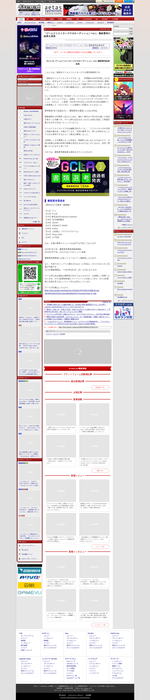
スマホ (60, 19)
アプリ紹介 (71, 671)
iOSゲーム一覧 (72, 676)
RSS (18, 1)
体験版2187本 (35, 14)
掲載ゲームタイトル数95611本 (29, 13)
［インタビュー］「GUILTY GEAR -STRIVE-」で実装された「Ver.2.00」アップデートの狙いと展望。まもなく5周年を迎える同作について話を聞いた (29, 484)
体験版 (23, 640)
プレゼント (100, 22)
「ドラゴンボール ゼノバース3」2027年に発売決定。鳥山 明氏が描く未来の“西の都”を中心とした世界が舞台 (124, 170)
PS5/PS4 (42, 19)
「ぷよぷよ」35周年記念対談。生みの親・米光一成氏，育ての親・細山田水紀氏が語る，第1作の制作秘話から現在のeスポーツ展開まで (94, 616)
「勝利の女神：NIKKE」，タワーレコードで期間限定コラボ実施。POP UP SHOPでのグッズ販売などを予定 (124, 219)
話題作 (19, 22)
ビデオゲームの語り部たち (32, 193)
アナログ (105, 19)
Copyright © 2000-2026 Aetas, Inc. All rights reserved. (75, 697)
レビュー (60, 22)
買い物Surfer (27, 200)
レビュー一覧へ (100, 546)
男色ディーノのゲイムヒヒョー (32, 135)
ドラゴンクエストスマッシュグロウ (124, 251)
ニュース (56, 334)
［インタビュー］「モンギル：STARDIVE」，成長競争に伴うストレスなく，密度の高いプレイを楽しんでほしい (29, 510)
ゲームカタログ (117, 678)
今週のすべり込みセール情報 (32, 146)
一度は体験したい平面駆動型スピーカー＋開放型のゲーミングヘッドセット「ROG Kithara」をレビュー (94, 539)
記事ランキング (26, 650)
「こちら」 (85, 688)
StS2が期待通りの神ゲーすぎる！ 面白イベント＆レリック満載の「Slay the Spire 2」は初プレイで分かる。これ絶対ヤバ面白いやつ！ (29, 454)
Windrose (120, 266)
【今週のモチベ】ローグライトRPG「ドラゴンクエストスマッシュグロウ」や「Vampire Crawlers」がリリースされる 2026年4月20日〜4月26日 (93, 462)
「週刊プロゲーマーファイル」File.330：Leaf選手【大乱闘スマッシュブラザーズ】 (61, 428)
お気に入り (109, 1)
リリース (49, 334)
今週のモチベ (28, 119)
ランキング (128, 1)
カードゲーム (117, 668)
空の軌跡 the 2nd (122, 297)
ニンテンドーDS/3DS (49, 659)
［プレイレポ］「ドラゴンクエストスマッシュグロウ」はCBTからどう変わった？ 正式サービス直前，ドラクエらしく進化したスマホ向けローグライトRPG (124, 160)
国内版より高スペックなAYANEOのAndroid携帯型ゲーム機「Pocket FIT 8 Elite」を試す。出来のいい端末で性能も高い (93, 505)
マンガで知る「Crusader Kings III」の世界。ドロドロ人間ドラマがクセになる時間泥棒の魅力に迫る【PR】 (29, 372)
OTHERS (62, 334)
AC (97, 19)
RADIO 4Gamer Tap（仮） (31, 158)
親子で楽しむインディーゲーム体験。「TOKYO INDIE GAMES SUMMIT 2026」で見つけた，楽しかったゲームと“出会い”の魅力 (29, 346)
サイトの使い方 (41, 1)
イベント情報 (117, 663)
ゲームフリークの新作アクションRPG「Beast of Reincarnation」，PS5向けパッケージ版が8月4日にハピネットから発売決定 (124, 150)
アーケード (115, 659)
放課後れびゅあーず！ (30, 217)
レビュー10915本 (24, 14)
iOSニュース (71, 661)
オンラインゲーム (30, 22)
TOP (20, 19)
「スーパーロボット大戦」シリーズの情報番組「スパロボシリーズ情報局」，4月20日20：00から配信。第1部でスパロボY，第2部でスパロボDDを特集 (124, 140)
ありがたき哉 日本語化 (31, 204)
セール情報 (71, 668)
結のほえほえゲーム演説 (31, 171)
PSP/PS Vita (115, 633)
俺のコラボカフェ (29, 179)
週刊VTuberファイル (30, 131)
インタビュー (70, 22)
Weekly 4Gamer (28, 115)
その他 (114, 676)
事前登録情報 (71, 666)
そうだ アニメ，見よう (31, 162)
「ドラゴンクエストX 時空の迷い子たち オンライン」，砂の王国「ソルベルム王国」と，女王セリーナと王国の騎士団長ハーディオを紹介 (124, 179)
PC (28, 19)
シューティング (117, 671)
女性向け (69, 19)
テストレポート (95, 663)
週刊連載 (41, 22)
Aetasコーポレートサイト (29, 558)
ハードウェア (87, 19)
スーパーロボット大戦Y (124, 277)
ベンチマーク (94, 673)
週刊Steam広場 (28, 150)
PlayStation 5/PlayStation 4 (28, 255)
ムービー (80, 22)
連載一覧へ (37, 221)
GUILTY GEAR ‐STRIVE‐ (124, 271)
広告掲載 (88, 695)
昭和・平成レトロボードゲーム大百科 (32, 184)
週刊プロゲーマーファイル (32, 123)
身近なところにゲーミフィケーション (32, 209)
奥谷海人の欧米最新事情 (31, 111)
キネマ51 (26, 214)
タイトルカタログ (50, 648)
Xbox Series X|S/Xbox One (28, 252)
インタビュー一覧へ (100, 625)
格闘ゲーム (116, 666)
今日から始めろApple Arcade (32, 175)
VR (77, 19)
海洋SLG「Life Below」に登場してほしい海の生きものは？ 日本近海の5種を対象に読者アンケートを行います (29, 320)
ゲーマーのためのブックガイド (32, 167)
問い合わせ (52, 1)
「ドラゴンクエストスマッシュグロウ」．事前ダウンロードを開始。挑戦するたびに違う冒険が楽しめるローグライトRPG (124, 189)
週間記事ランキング (28, 229)
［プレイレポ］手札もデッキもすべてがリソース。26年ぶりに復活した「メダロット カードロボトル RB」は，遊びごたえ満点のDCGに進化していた (124, 199)
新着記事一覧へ (100, 387)
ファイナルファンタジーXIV (124, 259)
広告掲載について (27, 554)
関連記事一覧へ (107, 302)
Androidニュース (72, 663)
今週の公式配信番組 (30, 127)
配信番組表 (110, 22)
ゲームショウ (90, 22)
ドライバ (24, 242)
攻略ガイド (50, 22)
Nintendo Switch (26, 259)
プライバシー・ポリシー (75, 695)
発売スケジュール (50, 645)
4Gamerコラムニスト (30, 189)
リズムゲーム (117, 673)
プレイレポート (72, 638)
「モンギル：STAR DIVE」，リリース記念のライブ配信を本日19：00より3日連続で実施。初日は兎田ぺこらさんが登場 (124, 209)
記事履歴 (119, 1)
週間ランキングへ (128, 224)
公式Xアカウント (28, 1)
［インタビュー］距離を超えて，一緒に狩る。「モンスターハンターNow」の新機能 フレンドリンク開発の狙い (29, 536)
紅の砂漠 (120, 283)
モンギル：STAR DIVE (124, 236)
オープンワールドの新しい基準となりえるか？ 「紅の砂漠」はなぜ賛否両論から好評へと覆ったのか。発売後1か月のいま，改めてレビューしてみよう (29, 402)
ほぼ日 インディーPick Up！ (32, 154)
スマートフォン (70, 659)
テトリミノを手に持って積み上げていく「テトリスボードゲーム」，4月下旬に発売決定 (78, 314)
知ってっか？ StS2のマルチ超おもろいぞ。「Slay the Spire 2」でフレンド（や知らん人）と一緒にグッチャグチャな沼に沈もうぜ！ (29, 428)
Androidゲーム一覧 (73, 678)
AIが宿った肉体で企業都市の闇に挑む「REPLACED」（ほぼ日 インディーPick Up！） (59, 461)
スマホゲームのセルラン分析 (32, 141)
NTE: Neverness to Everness (124, 290)
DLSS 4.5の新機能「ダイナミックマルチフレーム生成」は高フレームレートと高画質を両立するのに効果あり (60, 539)
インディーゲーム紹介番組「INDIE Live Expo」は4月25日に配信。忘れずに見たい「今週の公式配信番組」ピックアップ (93, 429)
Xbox (34, 19)
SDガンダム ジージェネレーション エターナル (124, 243)
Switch (52, 19)
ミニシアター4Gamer (30, 196)
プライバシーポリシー (28, 545)
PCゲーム (24, 249)
